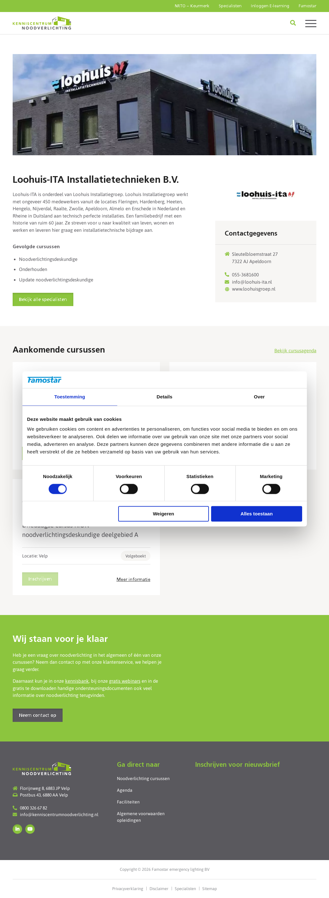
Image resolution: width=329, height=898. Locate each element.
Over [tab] (259, 396)
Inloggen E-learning (270, 6)
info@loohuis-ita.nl (252, 282)
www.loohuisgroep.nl (253, 289)
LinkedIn (17, 829)
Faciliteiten (128, 801)
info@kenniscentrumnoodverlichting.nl (59, 814)
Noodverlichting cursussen (143, 778)
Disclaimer (158, 888)
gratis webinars (124, 681)
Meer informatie (133, 579)
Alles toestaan (257, 514)
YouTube (30, 829)
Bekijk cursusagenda (295, 350)
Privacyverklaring (127, 888)
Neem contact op (37, 715)
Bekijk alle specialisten (43, 300)
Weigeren (163, 514)
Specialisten (230, 6)
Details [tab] (165, 396)
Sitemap (209, 888)
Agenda (124, 790)
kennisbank (77, 681)
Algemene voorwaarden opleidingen (141, 817)
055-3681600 (245, 274)
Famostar (307, 6)
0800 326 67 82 (33, 807)
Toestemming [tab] (69, 396)
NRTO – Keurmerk (192, 6)
